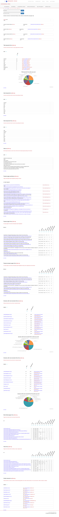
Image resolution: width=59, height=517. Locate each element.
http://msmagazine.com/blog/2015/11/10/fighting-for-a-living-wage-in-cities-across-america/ (17, 209)
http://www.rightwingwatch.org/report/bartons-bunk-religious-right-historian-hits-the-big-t (16, 200)
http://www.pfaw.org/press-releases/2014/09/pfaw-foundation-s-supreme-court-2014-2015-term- (18, 240)
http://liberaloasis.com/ (7, 331)
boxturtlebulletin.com (38, 328)
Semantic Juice (11, 1)
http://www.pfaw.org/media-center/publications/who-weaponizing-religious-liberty (15, 242)
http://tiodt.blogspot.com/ (8, 496)
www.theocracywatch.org (46, 206)
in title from (25, 61)
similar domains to (29, 490)
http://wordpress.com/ (7, 494)
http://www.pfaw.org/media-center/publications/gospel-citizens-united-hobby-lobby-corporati (17, 463)
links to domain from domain (39, 314)
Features (43, 1)
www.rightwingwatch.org (46, 197)
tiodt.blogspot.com (26, 497)
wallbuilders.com (37, 374)
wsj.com (25, 499)
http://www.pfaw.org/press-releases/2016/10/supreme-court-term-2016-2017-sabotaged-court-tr (18, 249)
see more (5, 87)
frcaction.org (36, 391)
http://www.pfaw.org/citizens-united (9, 467)
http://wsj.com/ (6, 498)
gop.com (36, 385)
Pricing (47, 1)
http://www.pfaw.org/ (7, 428)
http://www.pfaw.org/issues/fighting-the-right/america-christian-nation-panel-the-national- (17, 238)
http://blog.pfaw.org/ (7, 251)
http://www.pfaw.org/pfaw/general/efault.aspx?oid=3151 (12, 429)
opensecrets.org (37, 378)
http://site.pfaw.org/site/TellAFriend (9, 435)
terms (52, 512)
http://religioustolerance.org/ (8, 333)
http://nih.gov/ (6, 329)
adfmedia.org (36, 389)
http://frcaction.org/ (7, 390)
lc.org (35, 387)
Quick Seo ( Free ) (31, 1)
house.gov (25, 505)
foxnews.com (25, 503)
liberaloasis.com (37, 332)
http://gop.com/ (6, 384)
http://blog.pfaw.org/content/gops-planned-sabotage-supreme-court (14, 246)
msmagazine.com (45, 209)
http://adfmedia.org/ (7, 388)
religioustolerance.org (38, 334)
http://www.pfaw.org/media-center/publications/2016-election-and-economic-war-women (16, 293)
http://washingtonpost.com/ (8, 375)
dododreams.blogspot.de (38, 319)
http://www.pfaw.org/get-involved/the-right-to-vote (11, 434)
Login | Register (52, 1)
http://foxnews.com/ (7, 502)
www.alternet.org (45, 212)
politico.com (25, 493)
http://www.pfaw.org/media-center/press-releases (11, 462)
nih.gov (36, 330)
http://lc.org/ (6, 386)
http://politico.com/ (7, 492)
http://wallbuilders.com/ (7, 373)
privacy (55, 512)
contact (49, 512)
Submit (22, 10)
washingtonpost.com (37, 376)
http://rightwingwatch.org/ (8, 314)
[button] (6, 6)
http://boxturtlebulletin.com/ (8, 327)
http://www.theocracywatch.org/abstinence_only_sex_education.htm (14, 206)
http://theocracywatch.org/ (8, 316)
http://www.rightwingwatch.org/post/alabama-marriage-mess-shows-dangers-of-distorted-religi (17, 197)
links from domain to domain (38, 371)
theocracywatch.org (38, 317)
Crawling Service (37, 1)
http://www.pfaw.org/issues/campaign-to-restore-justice (12, 284)
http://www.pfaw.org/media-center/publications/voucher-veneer (13, 186)
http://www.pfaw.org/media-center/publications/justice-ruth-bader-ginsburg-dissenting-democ (17, 244)
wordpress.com (26, 495)
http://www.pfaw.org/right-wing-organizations (10, 253)
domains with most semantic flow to (37, 24)
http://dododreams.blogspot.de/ (8, 318)
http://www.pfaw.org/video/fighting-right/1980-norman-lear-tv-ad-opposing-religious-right (16, 433)
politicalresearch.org (38, 321)
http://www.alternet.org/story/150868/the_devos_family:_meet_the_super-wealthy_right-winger (17, 212)
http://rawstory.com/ (7, 490)
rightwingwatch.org (37, 315)
